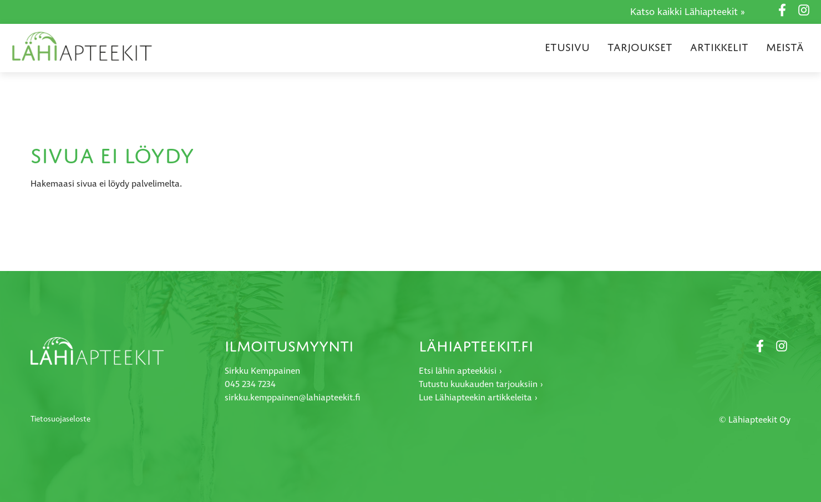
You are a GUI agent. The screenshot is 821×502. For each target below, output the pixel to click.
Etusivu (567, 47)
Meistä (785, 47)
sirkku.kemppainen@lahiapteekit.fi (292, 398)
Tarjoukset (639, 47)
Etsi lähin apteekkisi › (460, 371)
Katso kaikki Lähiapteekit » (687, 12)
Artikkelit (719, 47)
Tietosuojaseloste (60, 419)
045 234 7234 (250, 384)
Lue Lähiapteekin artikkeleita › (478, 398)
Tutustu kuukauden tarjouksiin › (481, 384)
